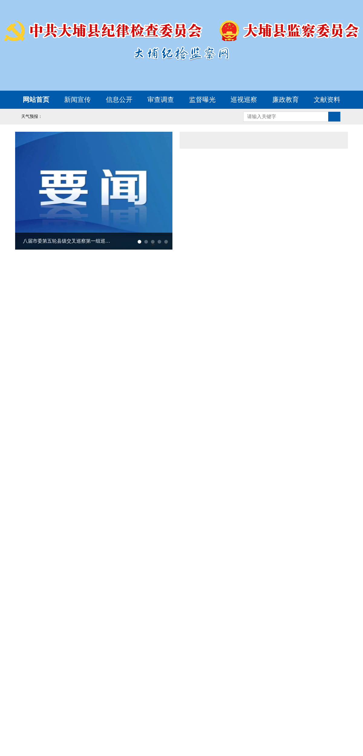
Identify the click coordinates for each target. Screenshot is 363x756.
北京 (26, 692)
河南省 (148, 702)
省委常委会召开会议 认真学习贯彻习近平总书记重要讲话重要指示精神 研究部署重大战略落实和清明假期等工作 (265, 157)
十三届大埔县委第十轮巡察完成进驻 (64, 340)
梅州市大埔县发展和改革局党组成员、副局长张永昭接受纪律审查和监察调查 (252, 340)
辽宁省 (184, 692)
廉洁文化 (26, 592)
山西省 (108, 692)
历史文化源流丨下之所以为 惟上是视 (89, 617)
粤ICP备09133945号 (250, 744)
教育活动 (337, 592)
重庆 (26, 713)
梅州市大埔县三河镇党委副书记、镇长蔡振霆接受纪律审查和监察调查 (252, 391)
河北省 (78, 692)
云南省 (113, 713)
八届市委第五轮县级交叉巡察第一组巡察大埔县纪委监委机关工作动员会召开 (68, 241)
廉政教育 (285, 99)
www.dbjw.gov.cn (200, 752)
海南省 (319, 702)
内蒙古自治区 (145, 692)
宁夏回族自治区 (254, 713)
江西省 (89, 702)
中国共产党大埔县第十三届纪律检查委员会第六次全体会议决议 (82, 391)
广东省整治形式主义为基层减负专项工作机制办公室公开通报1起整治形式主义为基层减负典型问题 (249, 190)
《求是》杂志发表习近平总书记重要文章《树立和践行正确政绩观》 (249, 224)
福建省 (59, 702)
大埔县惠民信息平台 (267, 490)
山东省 (119, 702)
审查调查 (160, 99)
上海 (270, 692)
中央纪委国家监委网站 (84, 676)
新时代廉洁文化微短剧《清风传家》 (88, 583)
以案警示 (274, 592)
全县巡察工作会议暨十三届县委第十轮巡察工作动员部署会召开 (82, 357)
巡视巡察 (244, 99)
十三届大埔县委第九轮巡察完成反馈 (64, 374)
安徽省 (29, 702)
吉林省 (213, 692)
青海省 (295, 713)
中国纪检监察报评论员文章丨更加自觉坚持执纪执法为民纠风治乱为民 (249, 207)
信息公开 (119, 99)
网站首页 (36, 99)
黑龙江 (243, 692)
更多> (338, 140)
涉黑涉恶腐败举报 (296, 421)
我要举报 (213, 421)
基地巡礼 (306, 592)
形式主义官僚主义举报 (213, 455)
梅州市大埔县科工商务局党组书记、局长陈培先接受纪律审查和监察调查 (252, 357)
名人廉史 (322, 592)
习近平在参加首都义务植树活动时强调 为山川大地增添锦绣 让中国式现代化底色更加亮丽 (249, 240)
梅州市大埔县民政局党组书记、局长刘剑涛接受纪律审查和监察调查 (252, 374)
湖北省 (178, 702)
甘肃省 (213, 713)
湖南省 (208, 702)
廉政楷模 (290, 592)
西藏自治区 (148, 713)
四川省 (54, 713)
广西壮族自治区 (249, 702)
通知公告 (264, 140)
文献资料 (327, 99)
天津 (51, 692)
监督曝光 (202, 99)
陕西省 (184, 713)
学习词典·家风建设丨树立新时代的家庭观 (95, 566)
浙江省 (327, 692)
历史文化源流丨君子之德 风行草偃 (86, 600)
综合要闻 (208, 140)
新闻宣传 (77, 99)
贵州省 (83, 713)
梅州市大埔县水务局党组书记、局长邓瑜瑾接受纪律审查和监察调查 (252, 323)
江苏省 (297, 692)
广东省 (289, 702)
